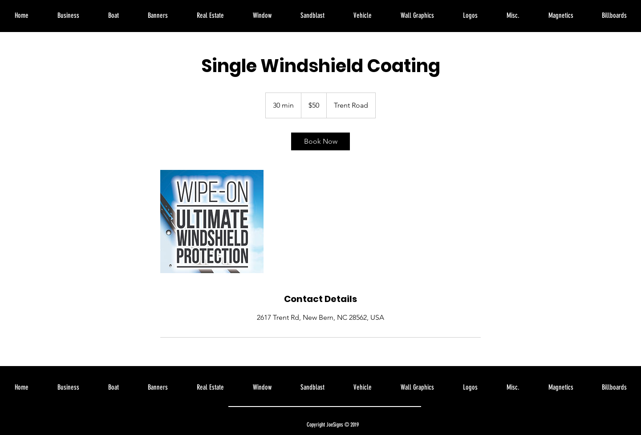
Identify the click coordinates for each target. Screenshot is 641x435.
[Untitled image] (212, 221)
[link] (320, 141)
